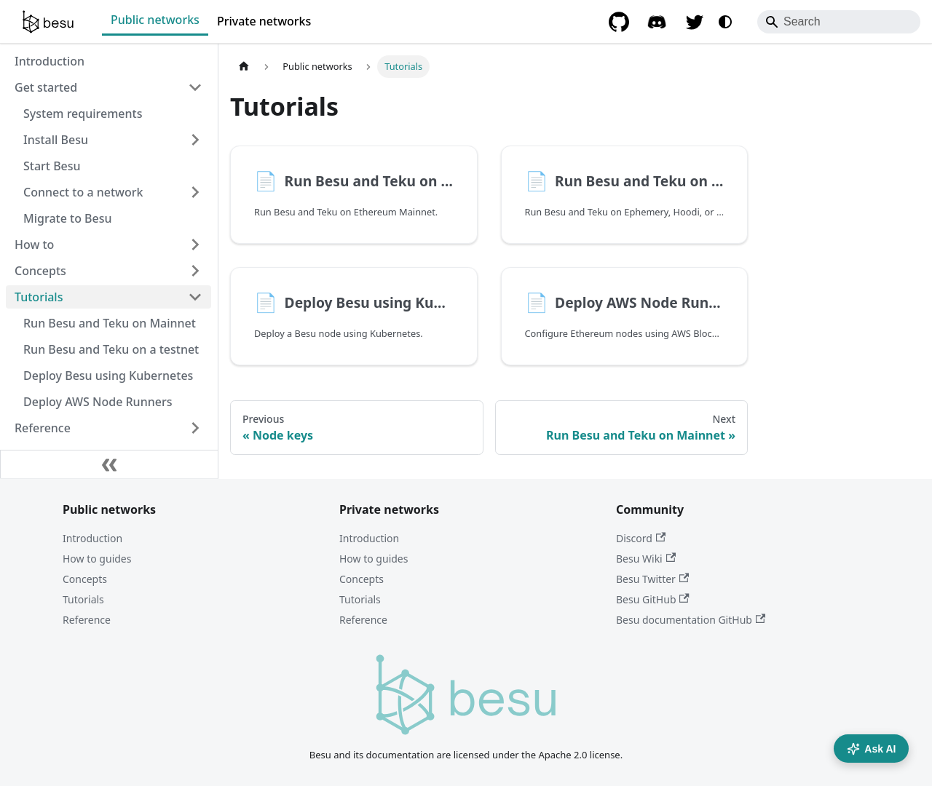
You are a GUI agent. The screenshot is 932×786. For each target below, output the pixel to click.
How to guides (97, 558)
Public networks (155, 20)
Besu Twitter (652, 579)
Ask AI (871, 748)
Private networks (264, 21)
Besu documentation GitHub (690, 620)
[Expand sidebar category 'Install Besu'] (195, 139)
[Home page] (244, 66)
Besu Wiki (646, 558)
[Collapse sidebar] (109, 464)
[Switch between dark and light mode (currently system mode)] (725, 21)
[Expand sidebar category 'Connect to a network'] (195, 192)
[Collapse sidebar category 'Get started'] (195, 87)
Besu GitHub (653, 599)
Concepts (85, 579)
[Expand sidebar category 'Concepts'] (195, 270)
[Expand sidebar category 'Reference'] (195, 428)
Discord (641, 538)
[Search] (838, 21)
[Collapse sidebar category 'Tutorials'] (195, 297)
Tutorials (83, 599)
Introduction (92, 538)
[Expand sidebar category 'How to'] (195, 244)
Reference (87, 620)
